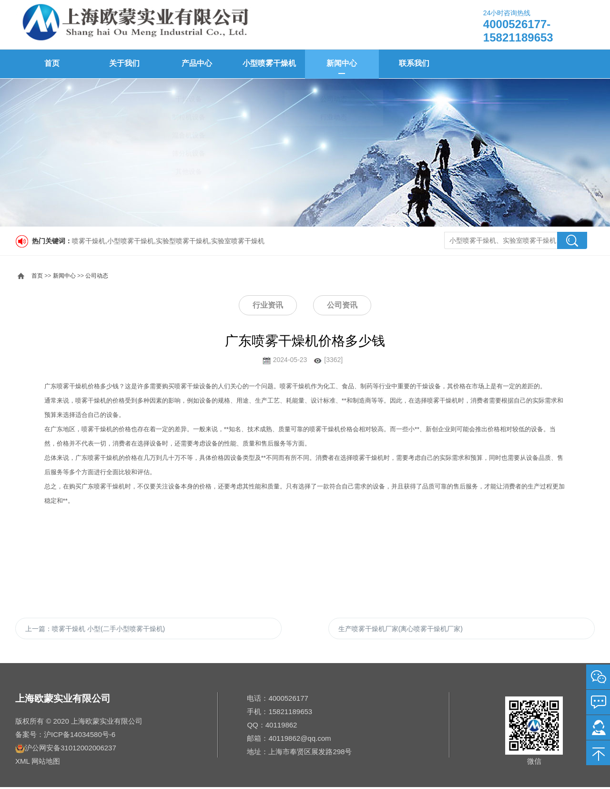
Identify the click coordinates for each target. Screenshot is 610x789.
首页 (51, 64)
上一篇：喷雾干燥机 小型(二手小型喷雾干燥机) (95, 629)
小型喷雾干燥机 (268, 64)
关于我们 (124, 64)
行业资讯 (268, 305)
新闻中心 (341, 64)
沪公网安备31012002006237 (70, 750)
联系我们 (413, 64)
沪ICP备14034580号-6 (79, 736)
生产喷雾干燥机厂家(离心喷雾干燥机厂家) (400, 629)
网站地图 (45, 763)
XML (22, 763)
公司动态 (96, 275)
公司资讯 (342, 305)
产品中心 (196, 64)
